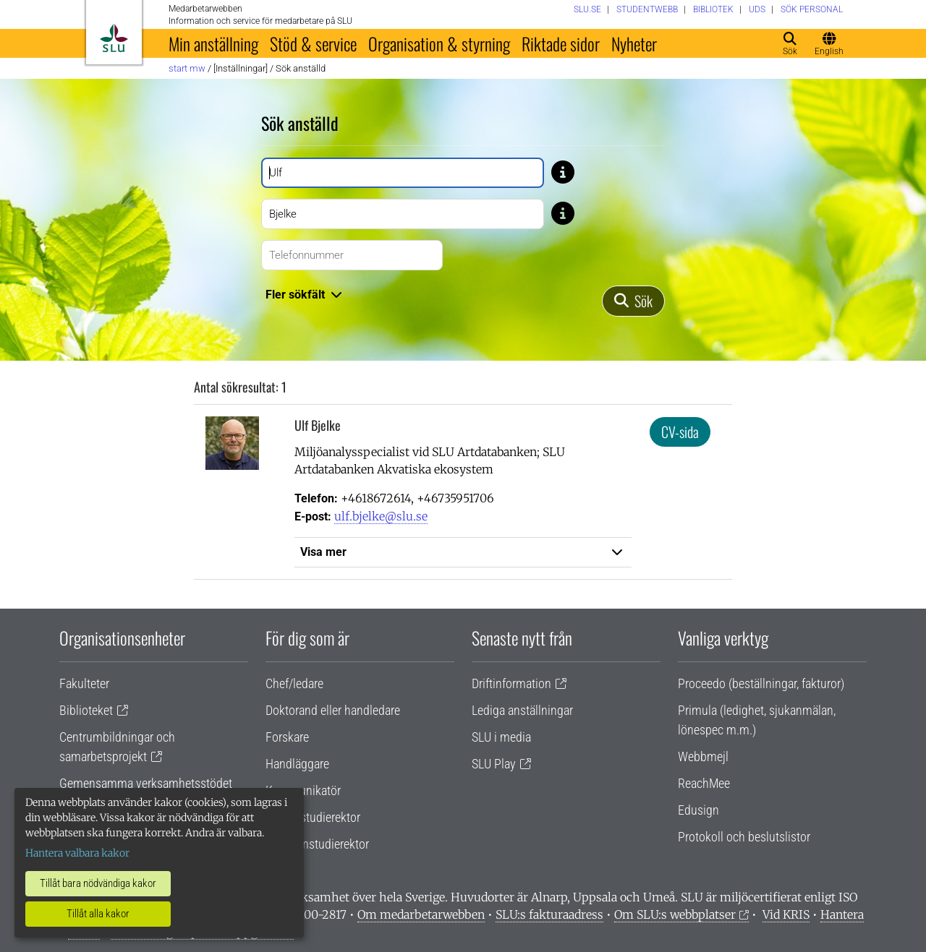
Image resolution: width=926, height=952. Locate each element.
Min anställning (213, 43)
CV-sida (680, 431)
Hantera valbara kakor (77, 852)
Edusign (698, 810)
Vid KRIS (786, 914)
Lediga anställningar (522, 710)
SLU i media (501, 737)
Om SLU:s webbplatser (675, 914)
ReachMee (704, 783)
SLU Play (494, 763)
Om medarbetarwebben (421, 914)
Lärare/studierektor (313, 817)
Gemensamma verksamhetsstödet (145, 783)
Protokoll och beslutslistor (744, 836)
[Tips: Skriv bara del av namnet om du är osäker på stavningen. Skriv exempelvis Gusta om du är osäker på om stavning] (562, 171)
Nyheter (634, 43)
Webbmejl (703, 756)
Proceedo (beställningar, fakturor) (761, 683)
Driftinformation (511, 683)
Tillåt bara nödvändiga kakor (98, 883)
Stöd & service (313, 43)
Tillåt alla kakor (98, 913)
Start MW (187, 68)
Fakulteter (84, 683)
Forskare (287, 737)
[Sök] (633, 301)
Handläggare (297, 763)
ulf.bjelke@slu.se (381, 516)
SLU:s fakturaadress (549, 914)
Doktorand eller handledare (333, 710)
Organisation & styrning (439, 43)
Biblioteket (86, 710)
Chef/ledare (294, 683)
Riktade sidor (561, 43)
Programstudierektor (317, 844)
